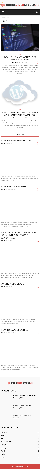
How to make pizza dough (16, 140)
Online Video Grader (13, 283)
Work (3, 435)
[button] (37, 12)
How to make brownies (14, 329)
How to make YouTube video (24, 396)
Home (3, 18)
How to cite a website (13, 186)
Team (14, 62)
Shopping (4, 445)
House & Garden (6, 442)
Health (3, 457)
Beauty (3, 448)
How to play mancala (22, 416)
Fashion (3, 454)
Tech (20, 54)
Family (3, 451)
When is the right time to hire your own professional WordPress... (18, 235)
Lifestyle (4, 432)
